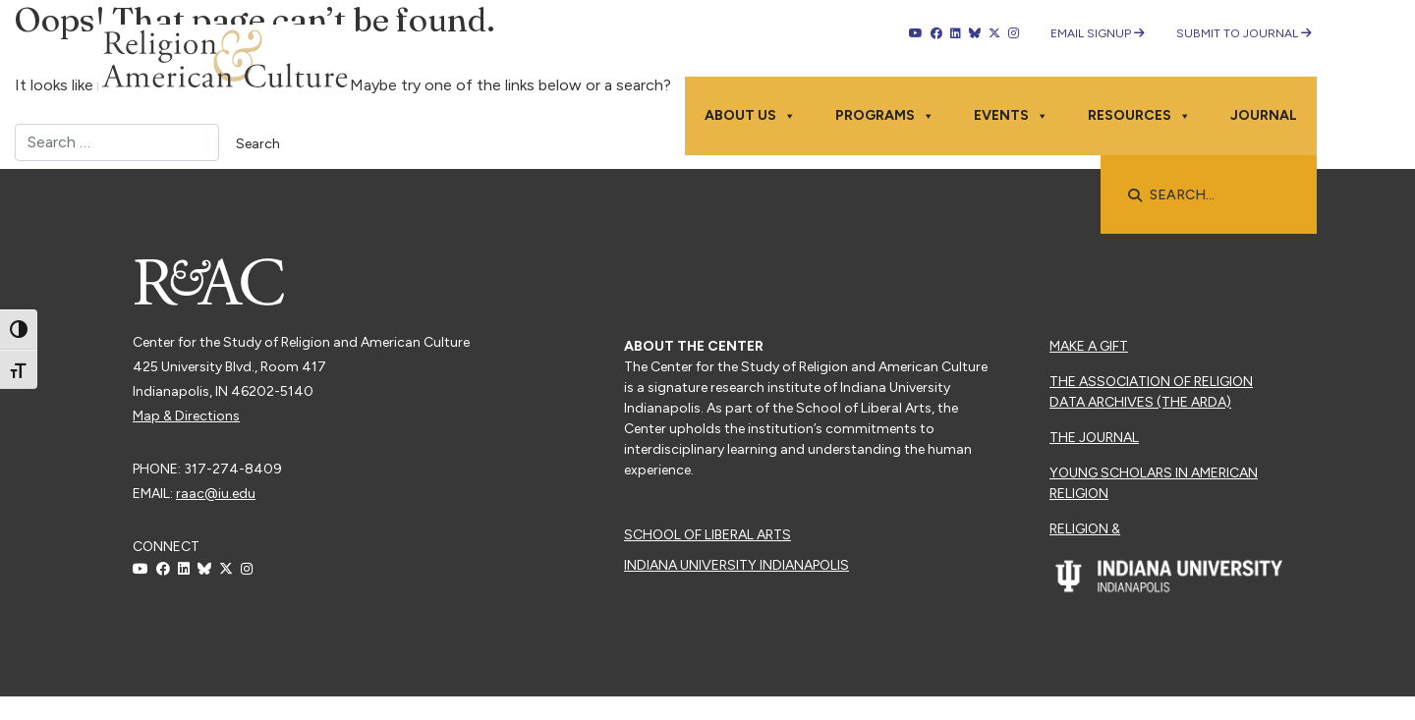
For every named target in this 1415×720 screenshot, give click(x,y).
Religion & (1084, 529)
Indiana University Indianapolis (736, 565)
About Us (750, 116)
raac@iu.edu (215, 493)
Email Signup (1097, 33)
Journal (1263, 115)
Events (1011, 116)
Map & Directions (186, 416)
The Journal (1094, 437)
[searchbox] (1218, 195)
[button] (1135, 195)
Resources (1139, 116)
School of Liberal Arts (707, 534)
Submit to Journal (1244, 33)
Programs (884, 116)
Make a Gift (1088, 346)
